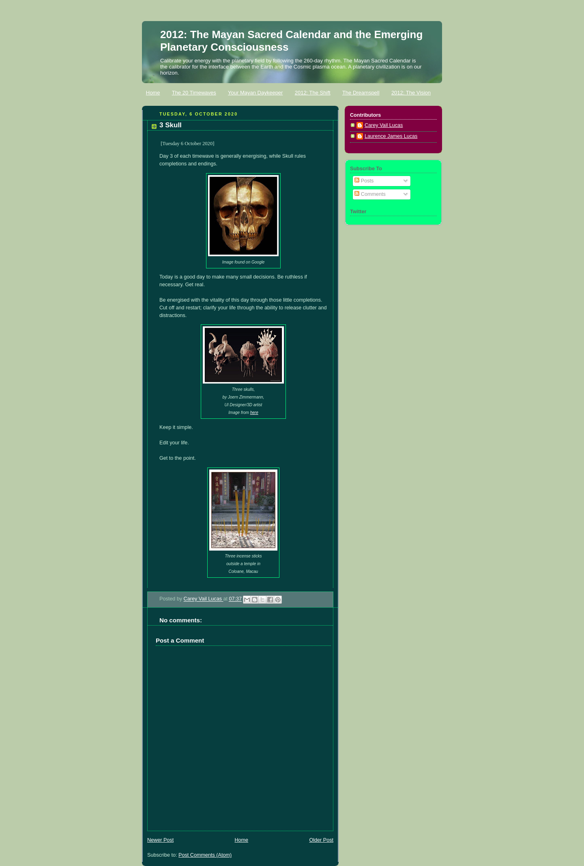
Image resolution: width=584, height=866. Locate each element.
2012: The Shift (313, 93)
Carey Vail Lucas (203, 599)
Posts (364, 181)
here (254, 412)
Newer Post (160, 840)
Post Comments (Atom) (205, 855)
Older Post (321, 840)
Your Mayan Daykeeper (255, 93)
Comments (369, 194)
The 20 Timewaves (194, 93)
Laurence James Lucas (391, 136)
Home (153, 93)
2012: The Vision (411, 93)
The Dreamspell (361, 93)
